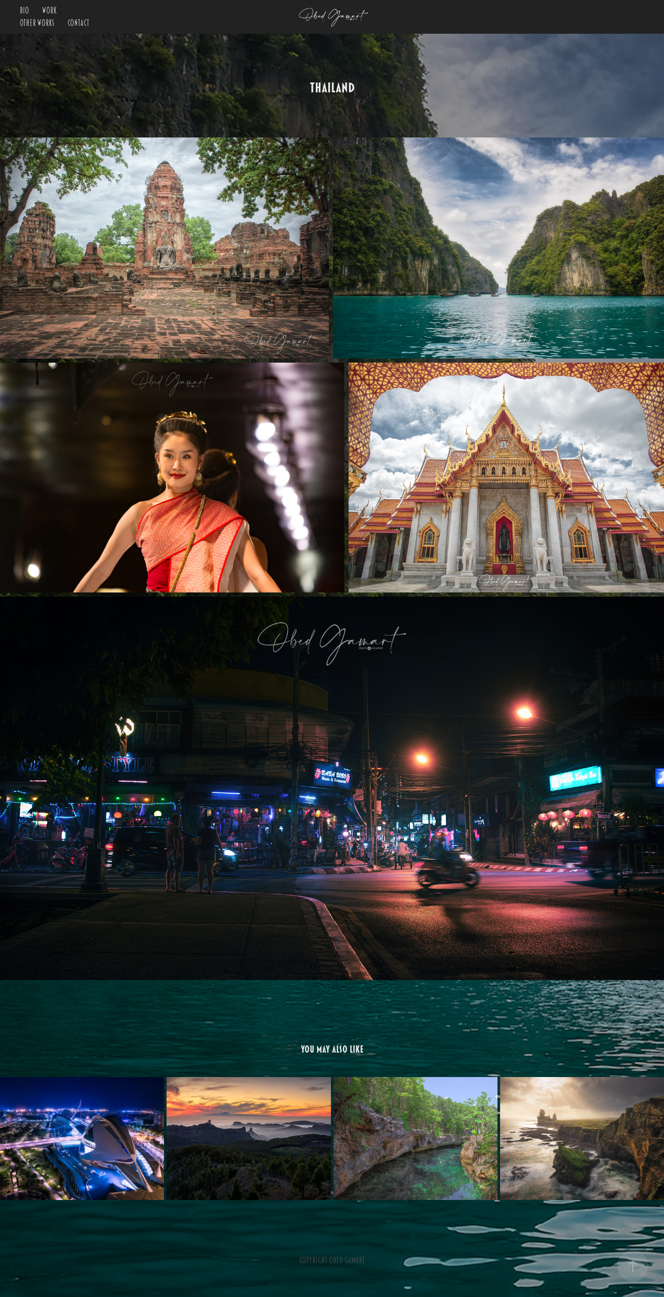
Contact (78, 23)
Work (49, 11)
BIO (24, 11)
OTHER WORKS (37, 23)
